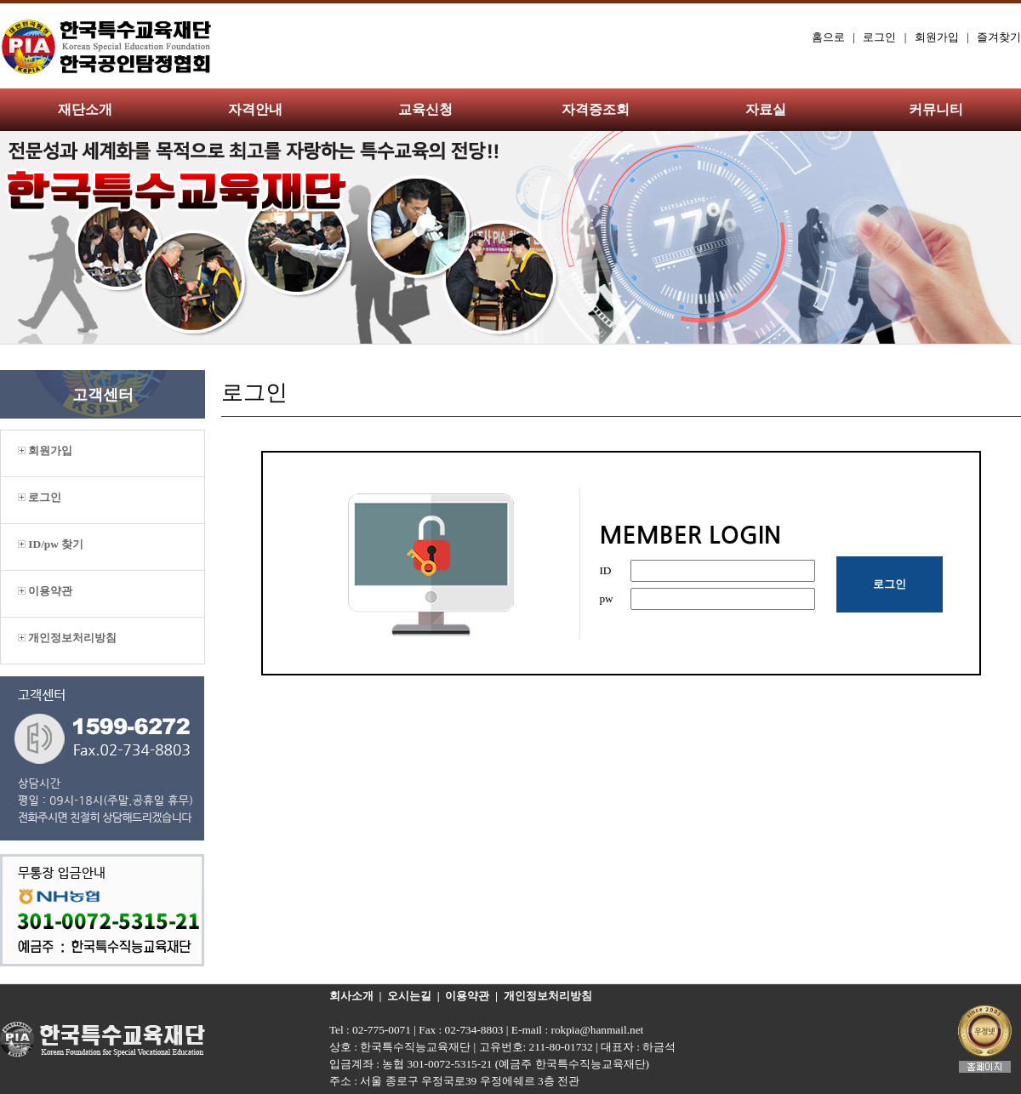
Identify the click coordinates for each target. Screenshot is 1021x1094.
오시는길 (409, 995)
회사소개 (351, 995)
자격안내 (255, 109)
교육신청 (425, 109)
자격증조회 (596, 109)
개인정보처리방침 (67, 637)
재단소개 (85, 109)
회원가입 (937, 37)
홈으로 (828, 37)
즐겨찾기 (999, 37)
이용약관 (45, 590)
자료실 (765, 109)
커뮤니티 (936, 109)
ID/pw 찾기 (50, 544)
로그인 (879, 37)
